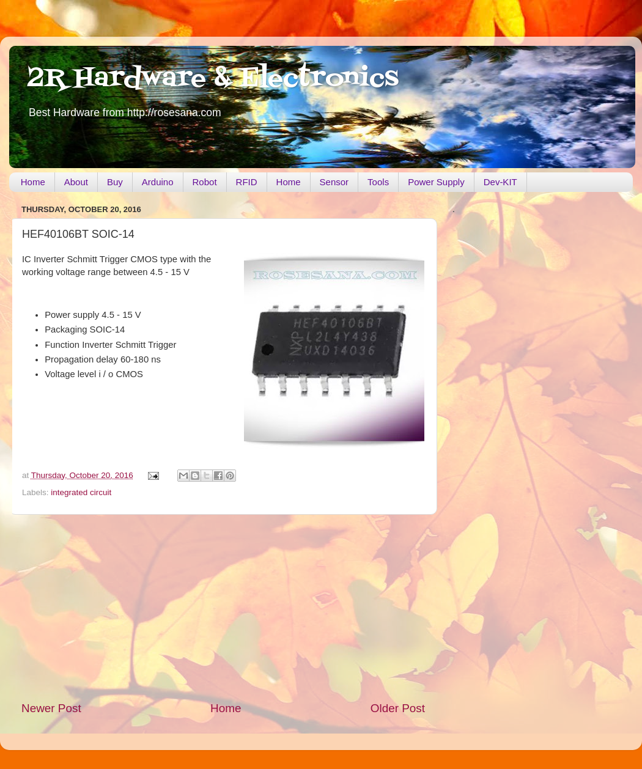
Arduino (158, 182)
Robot (205, 182)
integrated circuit (81, 492)
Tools (378, 182)
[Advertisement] (223, 607)
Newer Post (51, 708)
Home (33, 182)
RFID (246, 182)
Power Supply (436, 182)
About (76, 182)
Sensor (334, 182)
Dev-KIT (500, 182)
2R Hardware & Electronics (213, 78)
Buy (115, 182)
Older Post (398, 708)
